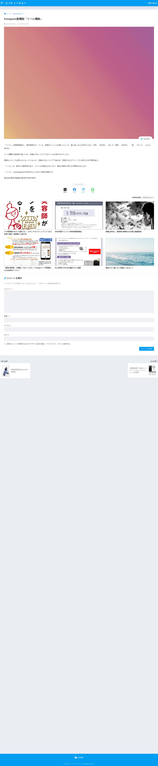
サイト (6, 335)
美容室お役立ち (148, 197)
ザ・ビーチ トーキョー (13, 3)
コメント (8, 289)
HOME (79, 757)
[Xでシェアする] (65, 190)
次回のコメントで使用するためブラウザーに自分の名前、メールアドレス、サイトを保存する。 (39, 344)
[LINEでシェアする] (92, 190)
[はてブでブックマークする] (83, 190)
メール (7, 325)
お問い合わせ (152, 3)
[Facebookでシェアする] (74, 190)
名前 (7, 316)
